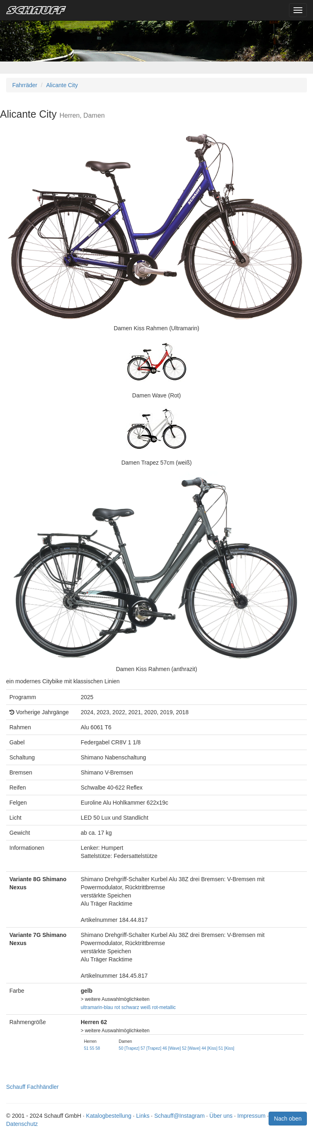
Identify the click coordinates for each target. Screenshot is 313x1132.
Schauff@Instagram (179, 1115)
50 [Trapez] (129, 1048)
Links (143, 1115)
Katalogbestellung (108, 1115)
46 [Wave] (172, 1048)
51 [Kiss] (226, 1048)
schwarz (130, 1007)
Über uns (221, 1115)
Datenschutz (22, 1124)
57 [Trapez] (151, 1048)
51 (86, 1048)
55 (92, 1048)
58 (97, 1048)
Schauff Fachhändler (32, 1087)
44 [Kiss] (209, 1048)
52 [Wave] (191, 1048)
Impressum (251, 1115)
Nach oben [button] (288, 1118)
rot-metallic (164, 1007)
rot (117, 1007)
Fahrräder (24, 85)
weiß (146, 1007)
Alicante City (62, 85)
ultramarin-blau (97, 1007)
